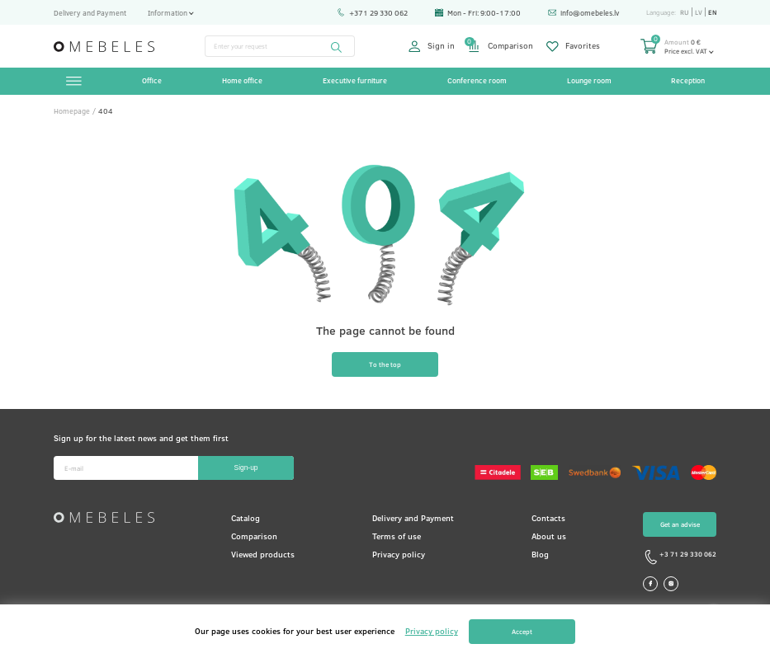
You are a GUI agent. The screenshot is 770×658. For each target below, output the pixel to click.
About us (548, 536)
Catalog (245, 518)
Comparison (500, 46)
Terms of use (396, 536)
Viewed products (263, 554)
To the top (385, 364)
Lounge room (589, 80)
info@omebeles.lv (584, 12)
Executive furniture (355, 80)
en (712, 11)
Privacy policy (398, 554)
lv (698, 11)
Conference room (477, 80)
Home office (242, 80)
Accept (522, 631)
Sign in (432, 46)
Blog (540, 554)
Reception (688, 80)
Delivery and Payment (90, 12)
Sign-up (246, 467)
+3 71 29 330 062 (679, 557)
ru (684, 11)
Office (152, 80)
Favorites (573, 46)
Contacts (548, 518)
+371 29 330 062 (373, 12)
